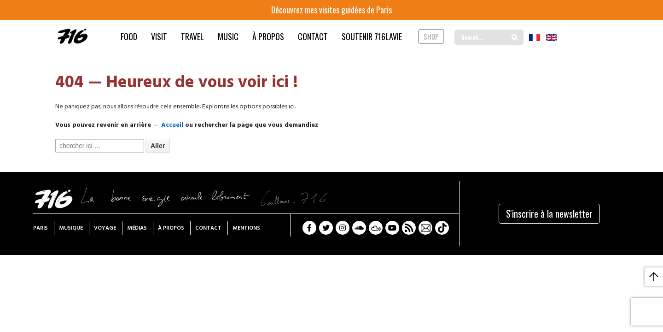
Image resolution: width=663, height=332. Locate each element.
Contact (208, 228)
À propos (171, 228)
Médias (137, 228)
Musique (71, 228)
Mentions (246, 228)
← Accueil (168, 125)
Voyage (105, 228)
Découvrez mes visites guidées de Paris (331, 10)
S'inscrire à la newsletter (549, 213)
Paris (40, 228)
